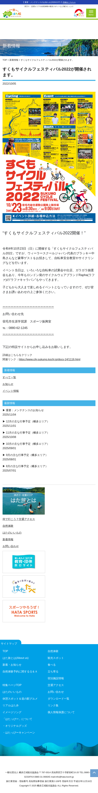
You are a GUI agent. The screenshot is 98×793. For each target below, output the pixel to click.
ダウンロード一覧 (58, 698)
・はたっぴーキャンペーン (19, 732)
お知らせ (8, 384)
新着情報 (8, 539)
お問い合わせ (11, 546)
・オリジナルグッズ (15, 725)
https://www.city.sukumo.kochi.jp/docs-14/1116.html (49, 359)
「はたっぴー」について (17, 719)
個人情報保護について (61, 712)
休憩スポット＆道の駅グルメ (20, 698)
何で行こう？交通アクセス (19, 519)
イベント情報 (11, 390)
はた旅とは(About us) (16, 658)
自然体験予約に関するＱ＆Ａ (20, 671)
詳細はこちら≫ (69, 2)
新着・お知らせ (12, 664)
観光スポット (56, 658)
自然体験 (8, 525)
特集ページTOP (12, 685)
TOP (5, 651)
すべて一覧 (9, 377)
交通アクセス (56, 685)
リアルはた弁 (11, 705)
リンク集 (53, 705)
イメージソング (12, 712)
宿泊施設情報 (56, 678)
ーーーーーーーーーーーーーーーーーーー (28, 306)
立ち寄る (53, 671)
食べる (52, 664)
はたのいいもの (12, 532)
